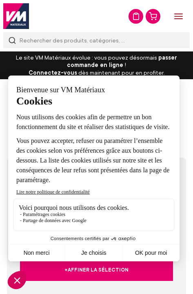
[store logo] (16, 16)
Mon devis (136, 16)
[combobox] (96, 40)
